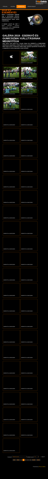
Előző (18, 459)
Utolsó (38, 459)
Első (14, 459)
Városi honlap (31, 6)
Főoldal (5, 6)
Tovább (33, 459)
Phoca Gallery (42, 466)
